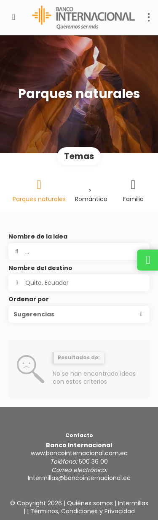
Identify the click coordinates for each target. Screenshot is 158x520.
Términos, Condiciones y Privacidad (82, 511)
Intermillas (133, 503)
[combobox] (79, 282)
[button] (79, 314)
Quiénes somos (90, 503)
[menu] (149, 17)
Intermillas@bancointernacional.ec (79, 478)
